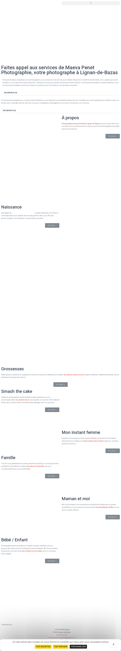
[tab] (60, 92)
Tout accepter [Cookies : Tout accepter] (43, 646)
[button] (91, 3)
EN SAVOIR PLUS (10, 93)
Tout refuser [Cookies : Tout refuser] (60, 646)
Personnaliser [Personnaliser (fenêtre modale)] (78, 646)
